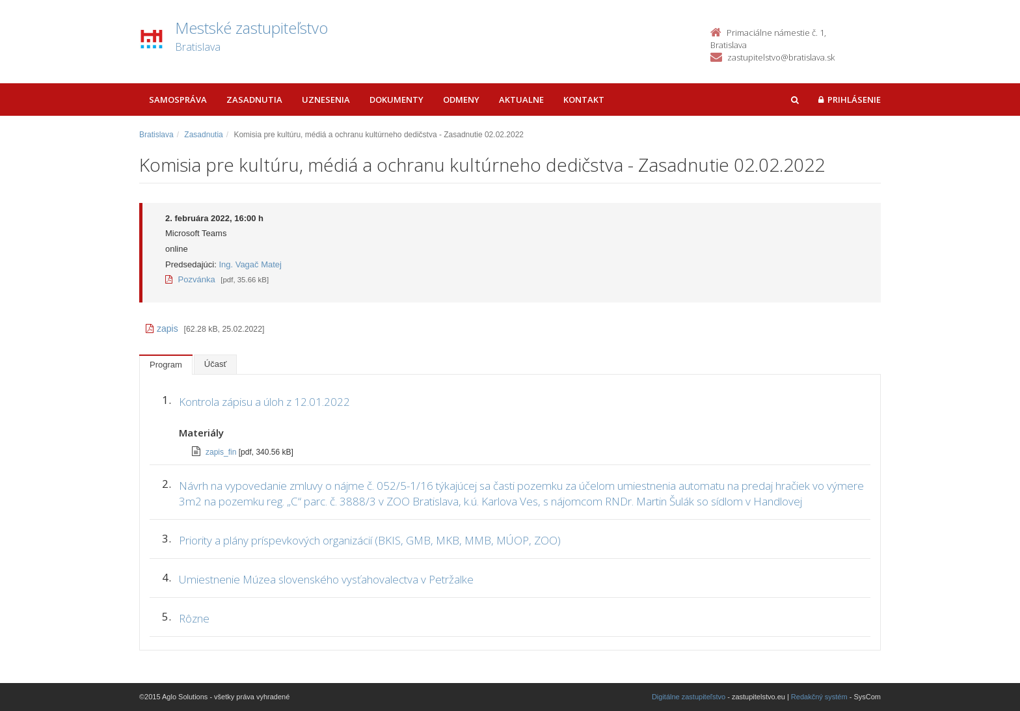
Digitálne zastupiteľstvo (688, 697)
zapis (162, 328)
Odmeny (461, 99)
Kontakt (583, 99)
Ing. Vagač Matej (250, 264)
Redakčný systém (819, 697)
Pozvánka (190, 279)
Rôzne (195, 618)
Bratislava (156, 134)
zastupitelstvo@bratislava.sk (781, 57)
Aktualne (521, 99)
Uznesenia (326, 99)
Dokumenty (396, 99)
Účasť (215, 364)
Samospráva (178, 99)
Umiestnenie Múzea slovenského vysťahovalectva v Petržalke (327, 579)
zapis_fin (222, 452)
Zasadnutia (254, 99)
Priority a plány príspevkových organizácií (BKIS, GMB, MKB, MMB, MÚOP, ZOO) (370, 540)
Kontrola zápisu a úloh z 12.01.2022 (264, 401)
